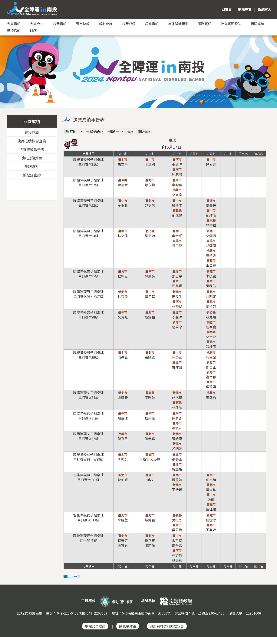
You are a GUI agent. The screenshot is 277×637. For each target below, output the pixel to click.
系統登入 (264, 9)
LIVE (33, 30)
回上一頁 (72, 576)
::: (65, 9)
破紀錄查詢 (32, 175)
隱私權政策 (127, 626)
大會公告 (37, 23)
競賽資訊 (60, 23)
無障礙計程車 (178, 23)
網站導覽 (245, 9)
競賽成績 (129, 23)
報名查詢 (106, 23)
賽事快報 (83, 23)
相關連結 (257, 23)
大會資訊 (14, 23)
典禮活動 (14, 30)
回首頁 (227, 9)
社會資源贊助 (231, 23)
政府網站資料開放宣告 (167, 626)
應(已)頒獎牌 (31, 158)
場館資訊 (152, 23)
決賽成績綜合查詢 (31, 141)
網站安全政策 (95, 626)
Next (270, 66)
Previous (6, 66)
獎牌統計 (32, 166)
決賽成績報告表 (31, 149)
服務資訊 (204, 23)
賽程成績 (32, 132)
